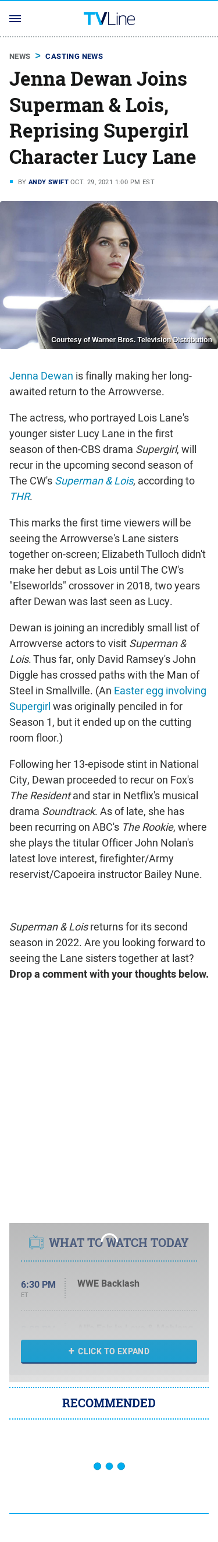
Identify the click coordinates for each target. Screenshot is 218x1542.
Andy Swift (48, 182)
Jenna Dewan (41, 375)
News (20, 56)
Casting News (74, 56)
